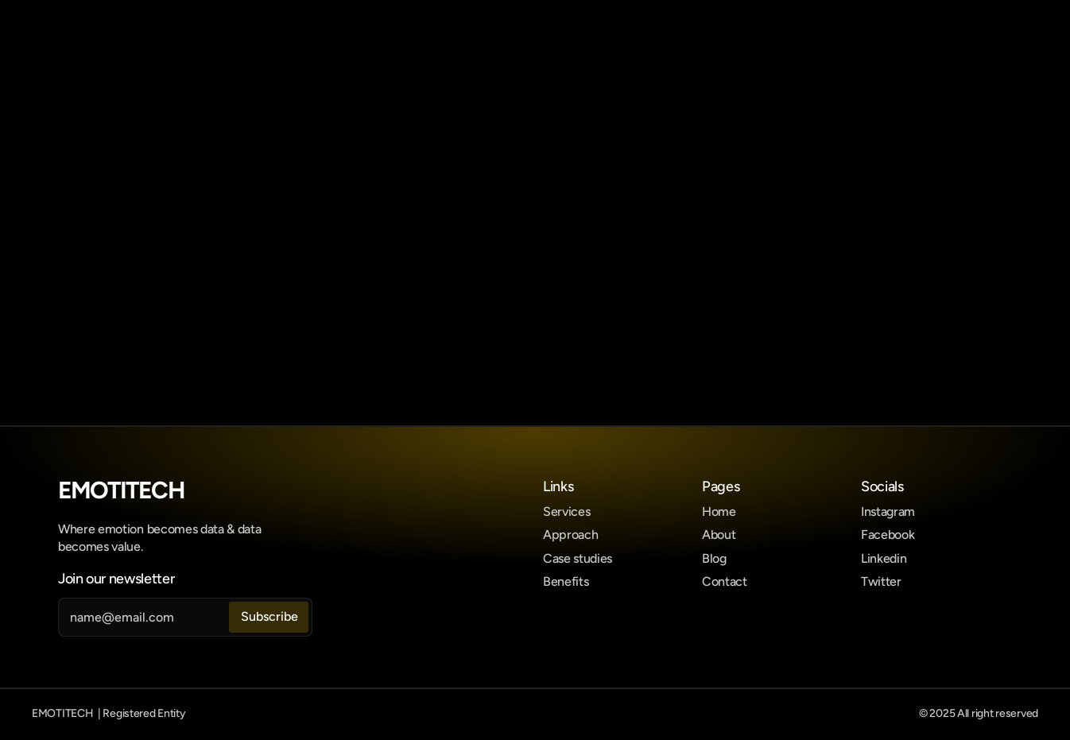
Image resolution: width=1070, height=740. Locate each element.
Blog (714, 558)
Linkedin (883, 558)
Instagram (888, 511)
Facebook (887, 534)
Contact (724, 581)
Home (719, 511)
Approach (570, 534)
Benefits (565, 581)
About (718, 534)
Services (566, 511)
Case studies (577, 558)
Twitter (881, 581)
